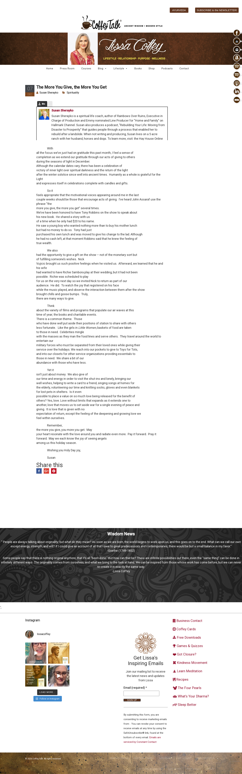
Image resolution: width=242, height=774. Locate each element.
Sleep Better (174, 769)
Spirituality (73, 92)
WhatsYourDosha (119, 758)
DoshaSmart (165, 758)
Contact (184, 68)
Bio (43, 104)
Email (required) (135, 687)
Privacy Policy (194, 769)
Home (49, 68)
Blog (102, 68)
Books (138, 68)
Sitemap (210, 769)
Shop (152, 68)
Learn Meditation (205, 758)
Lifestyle (121, 68)
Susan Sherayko (48, 92)
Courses (86, 68)
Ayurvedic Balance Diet (151, 769)
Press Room (67, 68)
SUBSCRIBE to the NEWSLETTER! (217, 10)
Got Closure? (184, 758)
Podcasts (167, 68)
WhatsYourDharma (144, 758)
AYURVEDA (179, 10)
